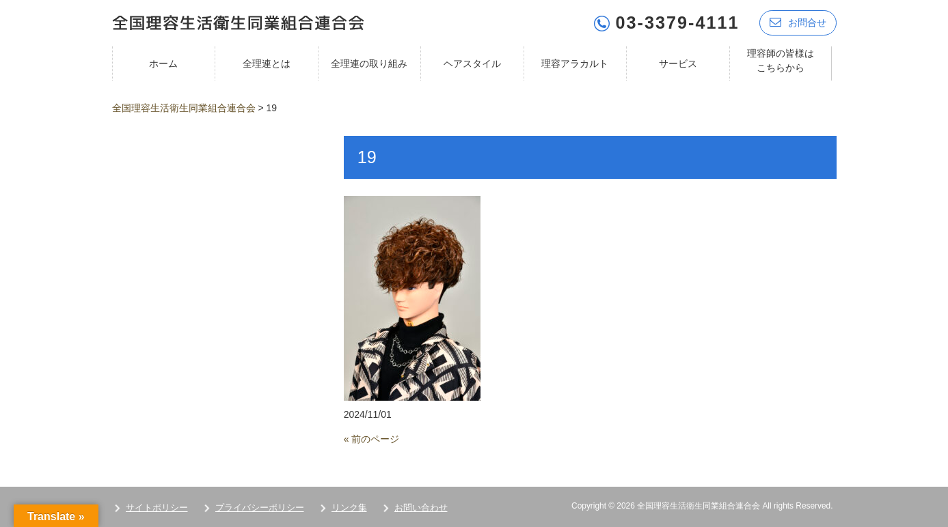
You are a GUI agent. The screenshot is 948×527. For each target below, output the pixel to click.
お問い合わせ (421, 507)
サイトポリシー (157, 507)
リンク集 (349, 507)
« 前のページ (372, 438)
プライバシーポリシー (259, 507)
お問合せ (798, 22)
